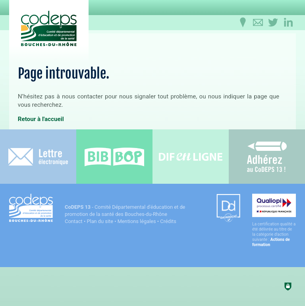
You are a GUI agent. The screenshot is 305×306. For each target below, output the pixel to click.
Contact (74, 221)
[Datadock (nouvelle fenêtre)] (228, 208)
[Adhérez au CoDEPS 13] (267, 156)
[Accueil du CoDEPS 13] (49, 28)
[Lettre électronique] (38, 156)
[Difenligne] (190, 156)
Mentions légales (137, 221)
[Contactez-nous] (258, 22)
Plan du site (100, 221)
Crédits (168, 221)
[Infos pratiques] (243, 22)
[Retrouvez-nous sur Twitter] (273, 22)
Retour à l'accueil (41, 119)
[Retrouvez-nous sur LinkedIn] (288, 22)
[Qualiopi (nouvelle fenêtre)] (274, 220)
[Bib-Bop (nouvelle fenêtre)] (114, 156)
